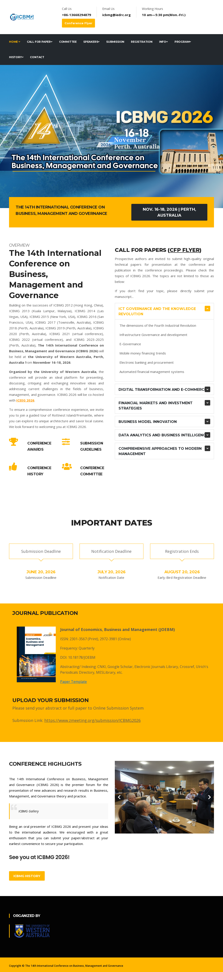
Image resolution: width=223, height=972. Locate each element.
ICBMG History (27, 876)
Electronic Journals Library (156, 666)
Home (14, 41)
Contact (37, 57)
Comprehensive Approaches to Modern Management (160, 451)
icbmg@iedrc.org (116, 15)
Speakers (91, 41)
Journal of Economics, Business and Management (108, 629)
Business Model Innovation (148, 422)
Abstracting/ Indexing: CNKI (83, 666)
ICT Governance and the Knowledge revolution (157, 311)
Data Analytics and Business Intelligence (163, 435)
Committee (68, 41)
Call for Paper (39, 41)
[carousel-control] (119, 797)
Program (183, 41)
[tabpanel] (111, 136)
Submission (115, 41)
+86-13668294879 (76, 15)
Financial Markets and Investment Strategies (156, 405)
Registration (141, 41)
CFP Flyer (185, 250)
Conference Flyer (78, 23)
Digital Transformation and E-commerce (162, 389)
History (16, 57)
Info (163, 41)
